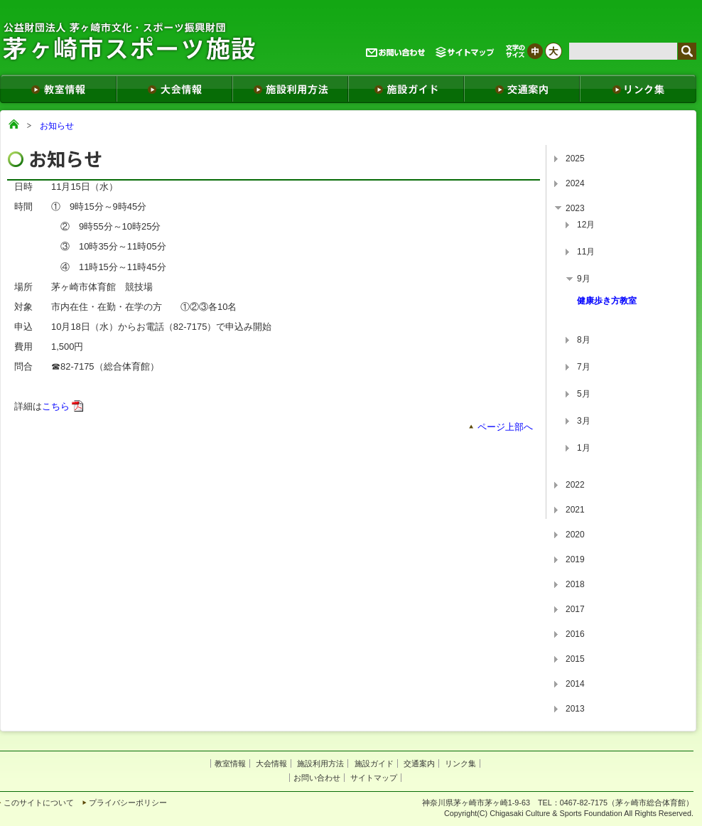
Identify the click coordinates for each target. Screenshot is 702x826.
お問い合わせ (316, 777)
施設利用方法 (320, 763)
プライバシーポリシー (128, 802)
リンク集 (460, 763)
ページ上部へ (505, 427)
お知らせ (57, 126)
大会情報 (271, 763)
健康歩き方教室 (607, 301)
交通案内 (419, 763)
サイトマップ (373, 777)
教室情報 (230, 763)
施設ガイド (374, 763)
